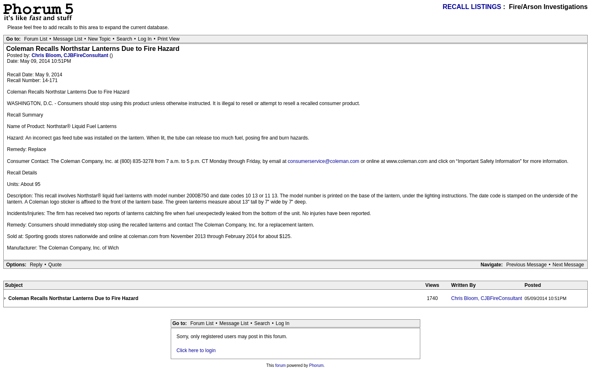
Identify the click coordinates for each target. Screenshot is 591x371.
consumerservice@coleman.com (323, 161)
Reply (36, 265)
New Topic (99, 39)
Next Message (568, 265)
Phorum (316, 365)
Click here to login (195, 350)
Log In (144, 39)
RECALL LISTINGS (471, 6)
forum (280, 365)
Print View (169, 39)
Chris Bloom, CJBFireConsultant (71, 55)
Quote (55, 265)
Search (124, 39)
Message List (67, 39)
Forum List (36, 39)
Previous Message (526, 265)
